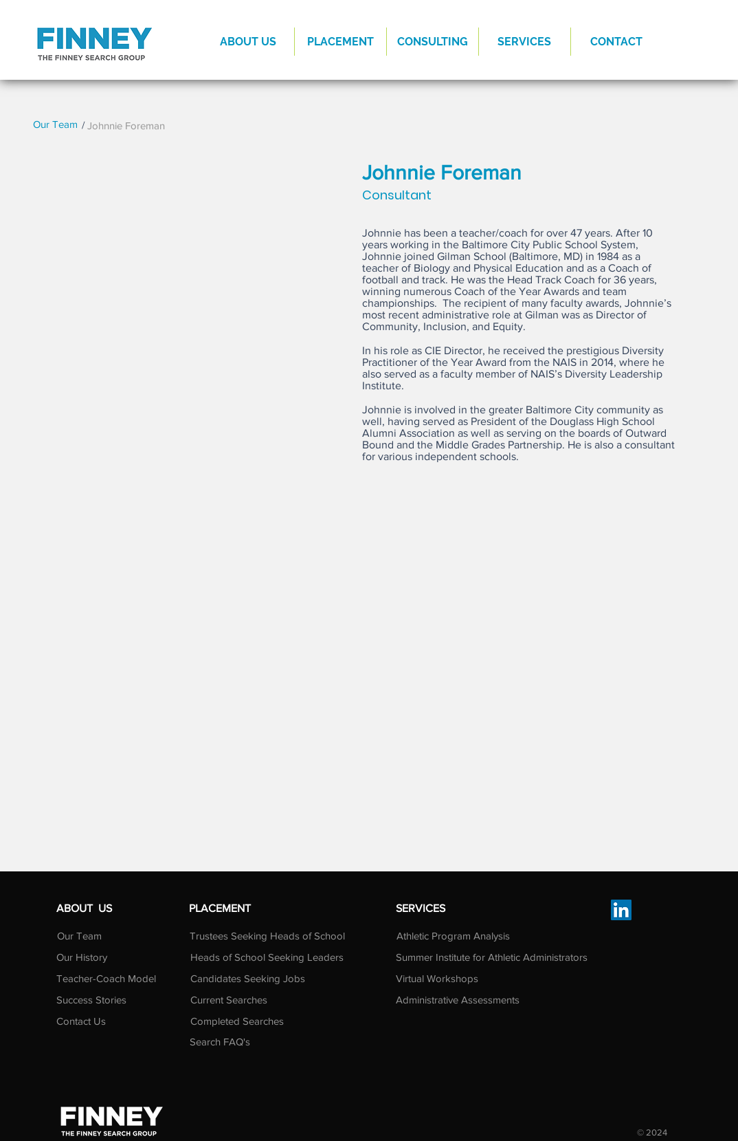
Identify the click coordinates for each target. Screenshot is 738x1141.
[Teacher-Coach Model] (109, 978)
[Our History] (82, 957)
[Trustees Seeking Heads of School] (267, 935)
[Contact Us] (90, 1021)
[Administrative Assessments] (457, 999)
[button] (340, 42)
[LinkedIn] (621, 910)
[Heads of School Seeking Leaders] (267, 957)
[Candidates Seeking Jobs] (248, 978)
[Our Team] (55, 124)
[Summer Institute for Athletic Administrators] (491, 957)
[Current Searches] (234, 999)
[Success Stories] (91, 999)
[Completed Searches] (237, 1021)
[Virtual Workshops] (451, 978)
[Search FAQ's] (235, 1041)
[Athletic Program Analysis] (453, 935)
